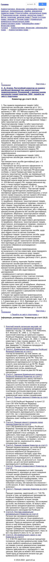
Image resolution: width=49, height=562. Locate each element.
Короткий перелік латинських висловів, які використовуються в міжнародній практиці (24, 328)
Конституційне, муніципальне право (31, 13)
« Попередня (6, 84)
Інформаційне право (30, 24)
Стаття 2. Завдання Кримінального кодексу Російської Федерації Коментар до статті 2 (24, 375)
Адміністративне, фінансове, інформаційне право (22, 9)
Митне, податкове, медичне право (15, 17)
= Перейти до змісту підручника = (24, 315)
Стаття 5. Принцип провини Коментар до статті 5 (26, 445)
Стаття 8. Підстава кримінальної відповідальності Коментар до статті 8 (22, 513)
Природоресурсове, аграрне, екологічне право (22, 15)
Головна (4, 28)
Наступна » (41, 84)
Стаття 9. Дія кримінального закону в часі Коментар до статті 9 (23, 536)
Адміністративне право (10, 24)
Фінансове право (8, 26)
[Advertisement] (24, 55)
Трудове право (23, 19)
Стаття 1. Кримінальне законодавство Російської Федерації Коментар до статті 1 (26, 350)
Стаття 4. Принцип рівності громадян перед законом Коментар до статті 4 (24, 423)
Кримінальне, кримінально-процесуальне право (21, 20)
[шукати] (31, 4)
